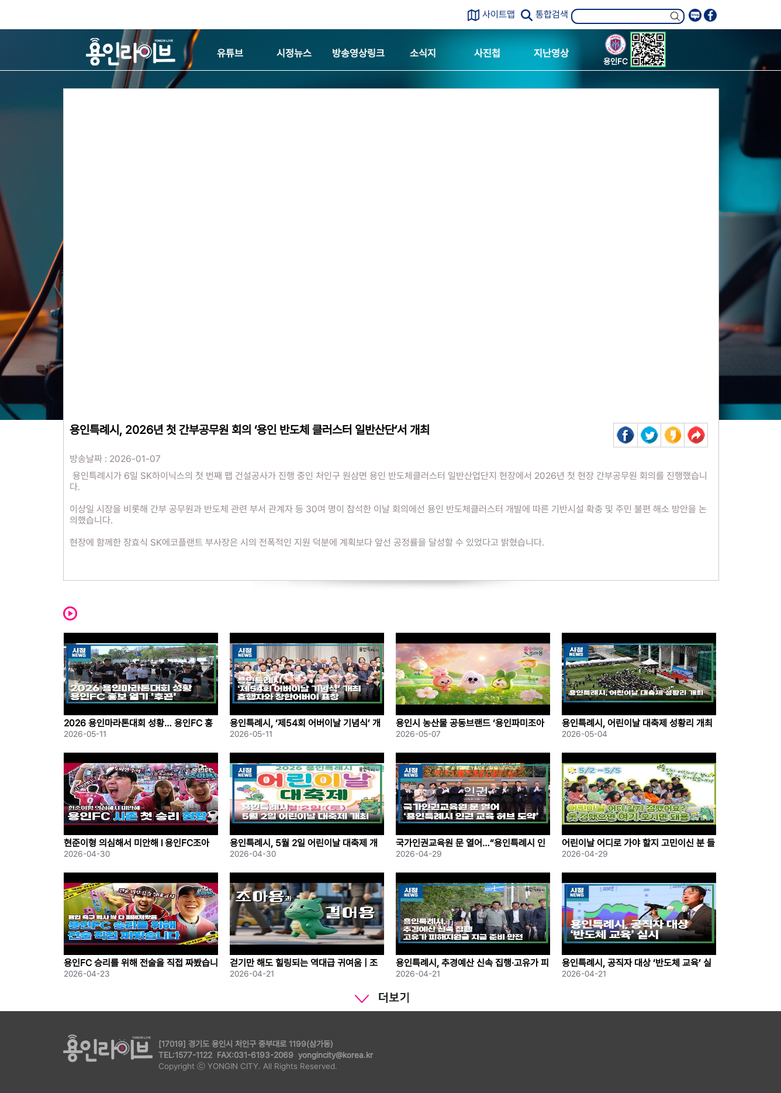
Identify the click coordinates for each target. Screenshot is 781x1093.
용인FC (615, 51)
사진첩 (487, 53)
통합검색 (551, 14)
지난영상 (551, 53)
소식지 (423, 53)
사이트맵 (498, 14)
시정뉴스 (294, 53)
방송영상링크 (358, 53)
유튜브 (230, 53)
